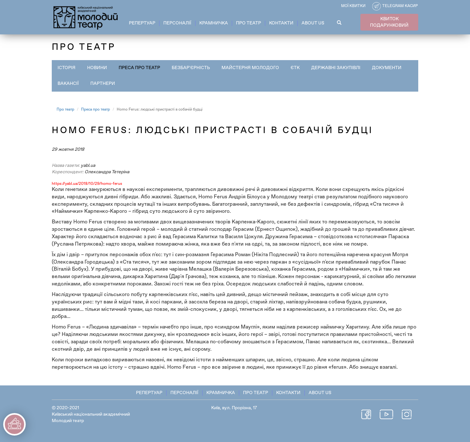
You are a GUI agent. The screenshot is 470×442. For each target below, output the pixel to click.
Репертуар (142, 23)
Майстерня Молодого (250, 68)
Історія (67, 68)
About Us (313, 23)
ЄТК (295, 68)
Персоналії (177, 23)
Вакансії (68, 83)
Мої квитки (353, 6)
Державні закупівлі (335, 68)
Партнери (102, 83)
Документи (387, 68)
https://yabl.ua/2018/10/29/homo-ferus (87, 184)
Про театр (248, 23)
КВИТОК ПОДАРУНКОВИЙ (389, 22)
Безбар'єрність (191, 68)
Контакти (281, 23)
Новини (97, 68)
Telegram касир (400, 6)
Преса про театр (139, 68)
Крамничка (213, 23)
